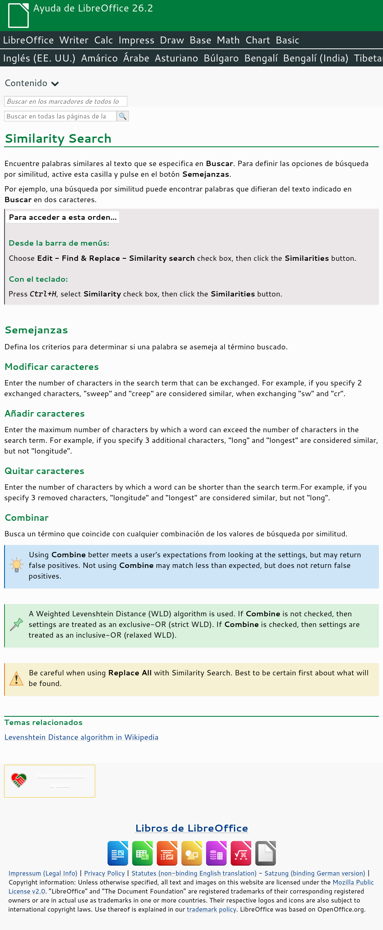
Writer (73, 40)
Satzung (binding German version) (315, 873)
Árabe (136, 58)
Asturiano (176, 58)
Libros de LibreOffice (191, 828)
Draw (171, 40)
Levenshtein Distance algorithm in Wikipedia (81, 737)
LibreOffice (28, 40)
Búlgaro (221, 58)
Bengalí (261, 58)
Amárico (99, 58)
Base (200, 40)
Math (228, 40)
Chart (257, 40)
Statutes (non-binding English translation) (194, 873)
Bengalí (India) (315, 58)
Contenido (25, 82)
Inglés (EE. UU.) (39, 58)
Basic (287, 40)
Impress (136, 40)
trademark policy (211, 909)
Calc (103, 40)
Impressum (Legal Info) (43, 873)
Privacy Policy (104, 873)
